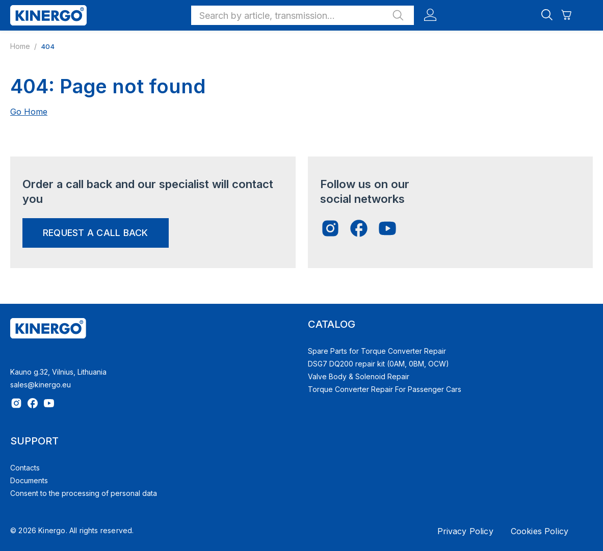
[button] (302, 15)
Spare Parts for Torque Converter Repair (377, 351)
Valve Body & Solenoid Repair (358, 376)
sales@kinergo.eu (40, 384)
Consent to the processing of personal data (83, 493)
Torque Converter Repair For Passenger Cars (384, 389)
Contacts (25, 467)
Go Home (28, 112)
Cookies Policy (539, 531)
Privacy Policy (465, 531)
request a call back (95, 232)
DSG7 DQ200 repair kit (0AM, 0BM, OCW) (378, 363)
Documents (29, 480)
